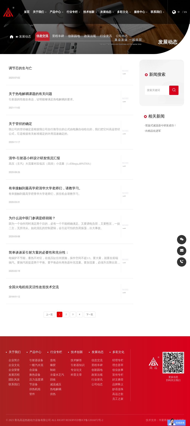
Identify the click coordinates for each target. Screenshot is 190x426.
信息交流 (42, 36)
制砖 (53, 369)
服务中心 (141, 11)
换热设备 (34, 374)
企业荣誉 (14, 369)
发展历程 (14, 374)
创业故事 (117, 369)
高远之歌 (117, 394)
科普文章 (76, 374)
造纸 (53, 360)
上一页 (49, 314)
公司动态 (122, 36)
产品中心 (56, 11)
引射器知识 (78, 365)
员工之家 (117, 398)
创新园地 (74, 36)
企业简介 (14, 360)
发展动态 (107, 11)
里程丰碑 (58, 36)
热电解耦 (55, 389)
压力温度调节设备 (36, 382)
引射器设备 (36, 360)
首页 (27, 11)
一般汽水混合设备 (36, 367)
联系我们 (157, 11)
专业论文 (76, 369)
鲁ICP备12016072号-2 (91, 420)
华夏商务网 (165, 420)
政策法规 (90, 36)
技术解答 (76, 360)
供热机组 (34, 389)
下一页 (89, 314)
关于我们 (39, 11)
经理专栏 (117, 360)
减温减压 (55, 384)
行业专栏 (73, 11)
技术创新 (90, 11)
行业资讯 (106, 36)
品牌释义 (117, 384)
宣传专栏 (117, 374)
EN (185, 12)
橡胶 (53, 365)
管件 (32, 394)
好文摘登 (117, 379)
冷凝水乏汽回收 (57, 377)
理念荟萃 (117, 365)
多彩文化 (124, 11)
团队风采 (14, 379)
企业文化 (14, 365)
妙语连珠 (117, 389)
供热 (53, 394)
